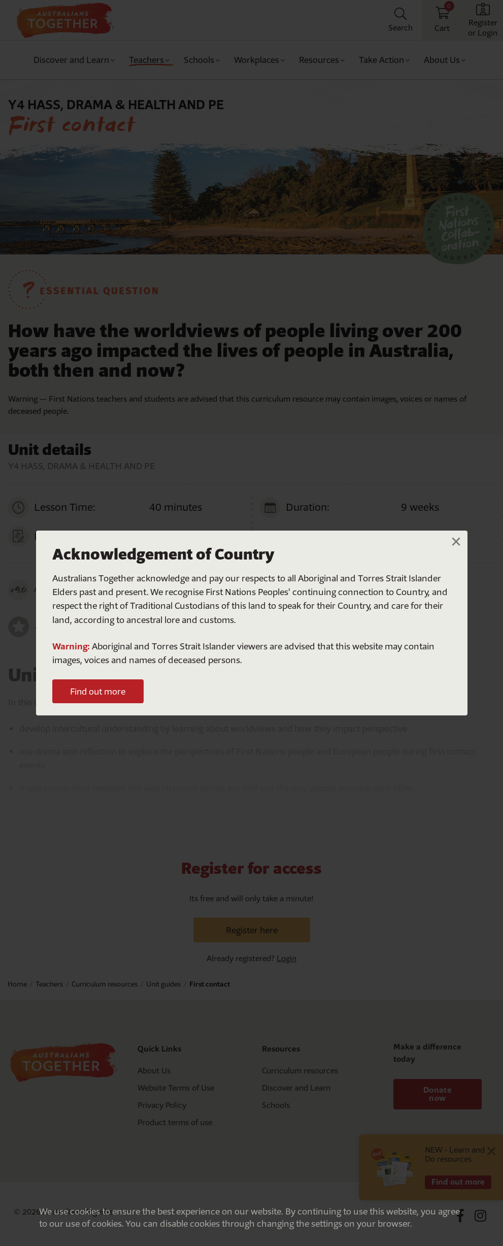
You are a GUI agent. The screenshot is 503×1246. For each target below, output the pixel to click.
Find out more (97, 691)
